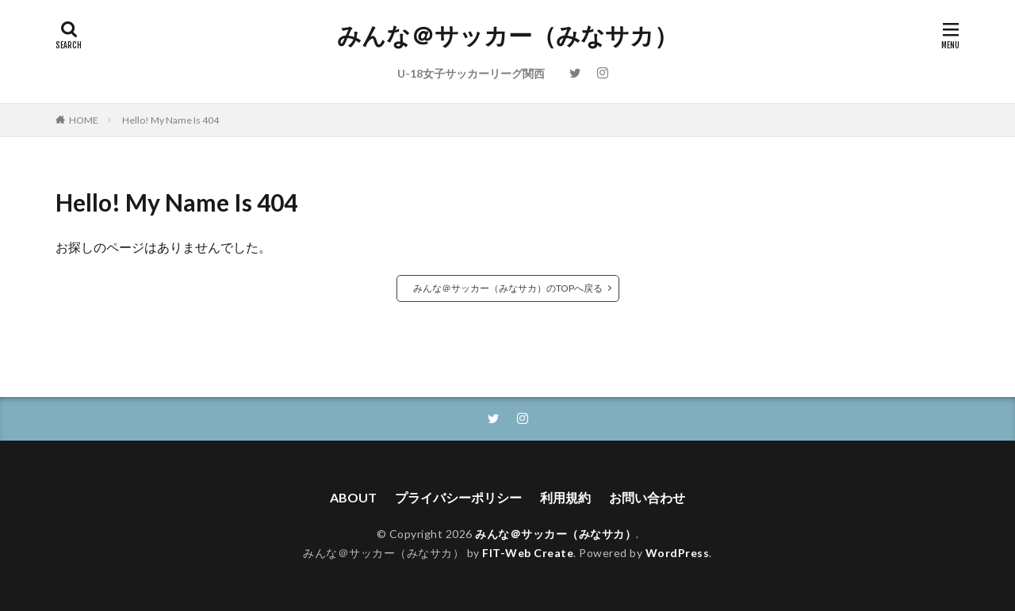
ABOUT (353, 497)
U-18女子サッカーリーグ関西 (471, 73)
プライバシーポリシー (458, 497)
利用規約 (565, 497)
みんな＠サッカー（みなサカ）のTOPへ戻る (508, 288)
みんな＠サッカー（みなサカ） (507, 36)
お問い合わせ (647, 497)
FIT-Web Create (527, 552)
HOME (83, 120)
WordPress (677, 552)
